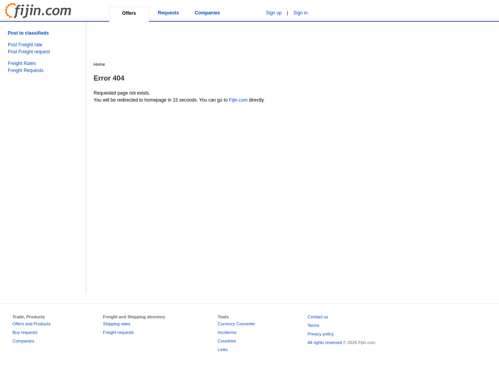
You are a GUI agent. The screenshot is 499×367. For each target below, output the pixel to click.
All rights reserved (325, 342)
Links (223, 349)
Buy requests (24, 332)
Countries (227, 341)
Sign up (274, 13)
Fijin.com (238, 100)
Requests (168, 13)
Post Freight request (29, 51)
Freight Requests (25, 70)
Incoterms (227, 332)
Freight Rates (22, 63)
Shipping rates (116, 323)
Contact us (318, 316)
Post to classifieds (28, 33)
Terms (313, 325)
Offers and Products (31, 323)
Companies (207, 13)
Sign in (301, 13)
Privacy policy (321, 334)
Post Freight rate (25, 44)
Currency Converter (236, 323)
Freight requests (118, 332)
